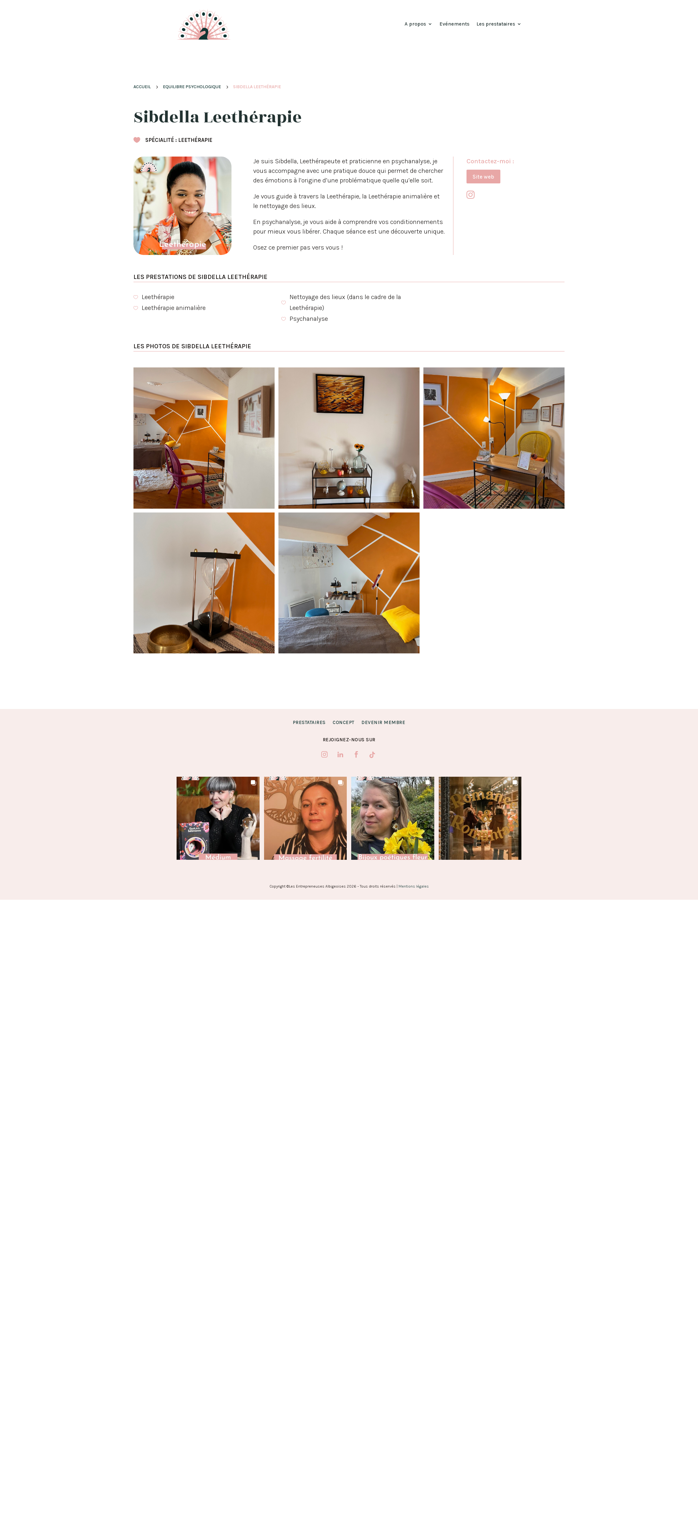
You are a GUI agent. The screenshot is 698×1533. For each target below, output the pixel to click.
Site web (483, 176)
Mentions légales (413, 886)
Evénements (454, 24)
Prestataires (309, 722)
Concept (343, 722)
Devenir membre (383, 722)
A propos (415, 24)
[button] (218, 818)
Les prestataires (495, 24)
